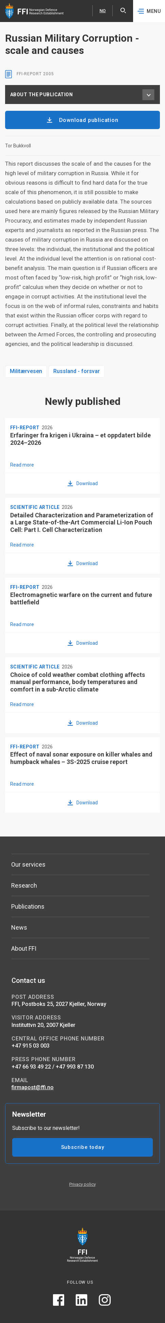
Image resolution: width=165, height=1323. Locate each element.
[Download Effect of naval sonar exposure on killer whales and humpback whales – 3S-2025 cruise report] (82, 802)
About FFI (23, 948)
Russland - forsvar (76, 371)
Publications (27, 906)
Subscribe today (82, 1147)
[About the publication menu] (148, 94)
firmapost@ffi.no (33, 1087)
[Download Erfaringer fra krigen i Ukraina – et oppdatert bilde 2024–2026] (82, 483)
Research (24, 885)
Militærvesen (26, 371)
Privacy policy (82, 1184)
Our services (28, 864)
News (19, 927)
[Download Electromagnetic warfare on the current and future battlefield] (82, 642)
